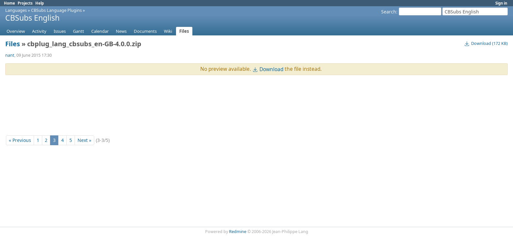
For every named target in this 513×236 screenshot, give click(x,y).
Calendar (100, 31)
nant (9, 55)
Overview (16, 31)
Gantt (78, 31)
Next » (84, 140)
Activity (39, 31)
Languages (16, 10)
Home (9, 3)
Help (39, 3)
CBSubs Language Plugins (56, 10)
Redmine (237, 231)
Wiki (168, 31)
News (121, 31)
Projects (25, 3)
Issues (60, 31)
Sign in (501, 3)
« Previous (20, 140)
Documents (145, 31)
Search (388, 12)
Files (184, 31)
